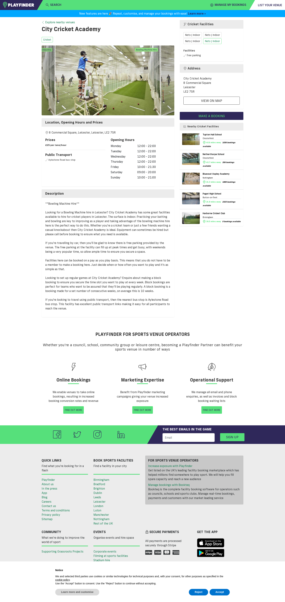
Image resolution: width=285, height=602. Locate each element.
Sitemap (47, 519)
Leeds (97, 497)
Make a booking (211, 116)
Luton (97, 510)
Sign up (232, 437)
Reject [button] (198, 592)
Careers (46, 501)
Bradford (99, 484)
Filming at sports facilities (110, 556)
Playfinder (48, 480)
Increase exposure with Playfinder (170, 466)
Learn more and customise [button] (77, 592)
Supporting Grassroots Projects (62, 551)
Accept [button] (219, 592)
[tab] (108, 122)
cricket (47, 39)
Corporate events (104, 551)
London (98, 506)
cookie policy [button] (62, 579)
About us (48, 484)
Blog (44, 497)
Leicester (99, 501)
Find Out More (73, 409)
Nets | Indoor (192, 35)
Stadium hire (101, 560)
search (53, 5)
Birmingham (101, 480)
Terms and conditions (56, 510)
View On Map (211, 100)
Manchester (101, 514)
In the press (49, 488)
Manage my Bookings (228, 5)
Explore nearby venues (58, 22)
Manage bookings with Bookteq (169, 485)
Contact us (49, 506)
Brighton (99, 488)
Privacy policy (51, 514)
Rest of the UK (103, 523)
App (44, 493)
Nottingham (101, 519)
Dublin (97, 493)
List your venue (270, 5)
